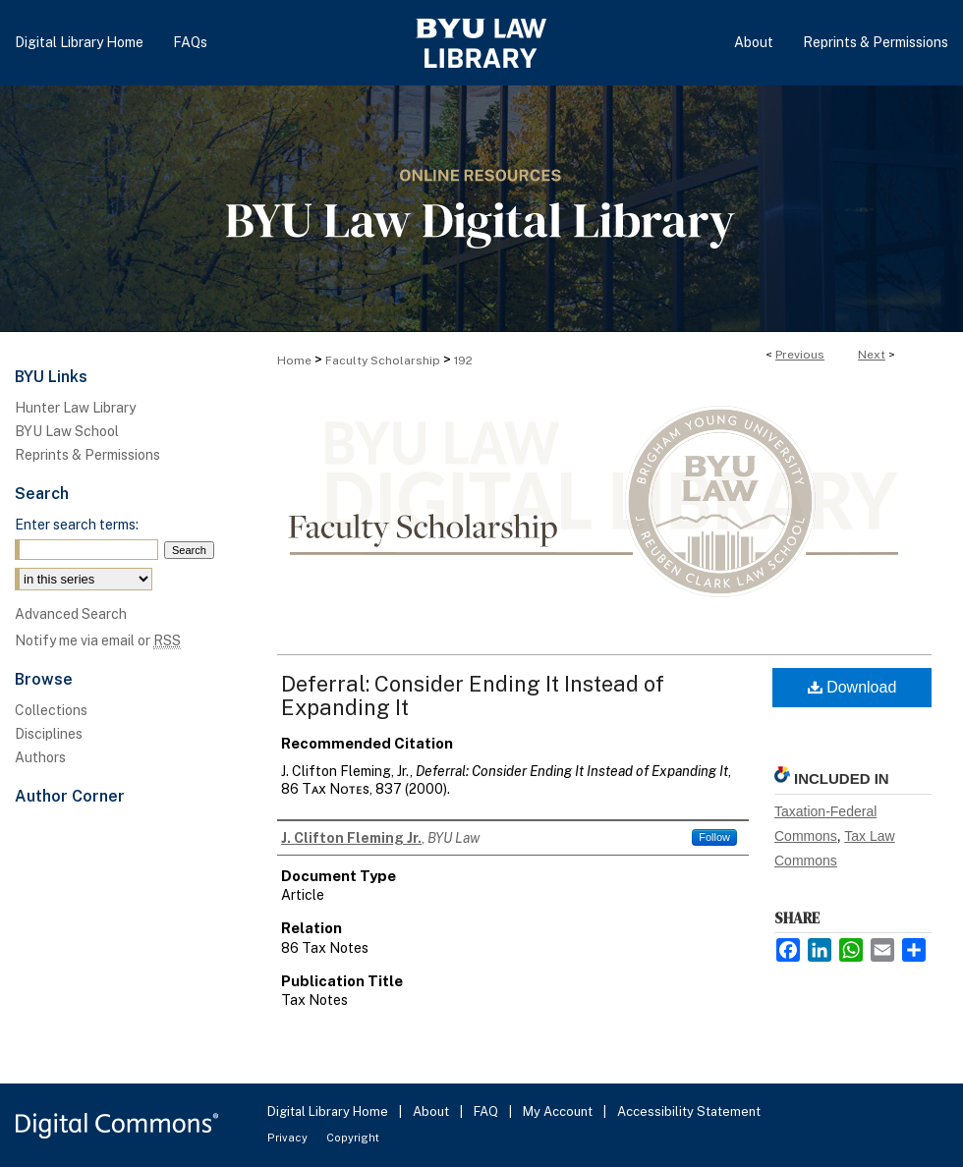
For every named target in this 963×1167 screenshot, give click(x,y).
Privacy (289, 1137)
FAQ (487, 1111)
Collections (51, 710)
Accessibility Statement (689, 1111)
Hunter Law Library (75, 408)
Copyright (352, 1137)
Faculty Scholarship (382, 360)
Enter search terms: (77, 524)
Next (871, 354)
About (432, 1111)
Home (294, 360)
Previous (799, 354)
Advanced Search (71, 614)
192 (463, 360)
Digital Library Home (329, 1111)
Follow (714, 837)
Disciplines (49, 734)
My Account (559, 1111)
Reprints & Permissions (87, 455)
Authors (40, 757)
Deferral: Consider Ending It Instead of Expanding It (472, 695)
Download (852, 687)
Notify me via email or (98, 640)
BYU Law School (67, 431)
